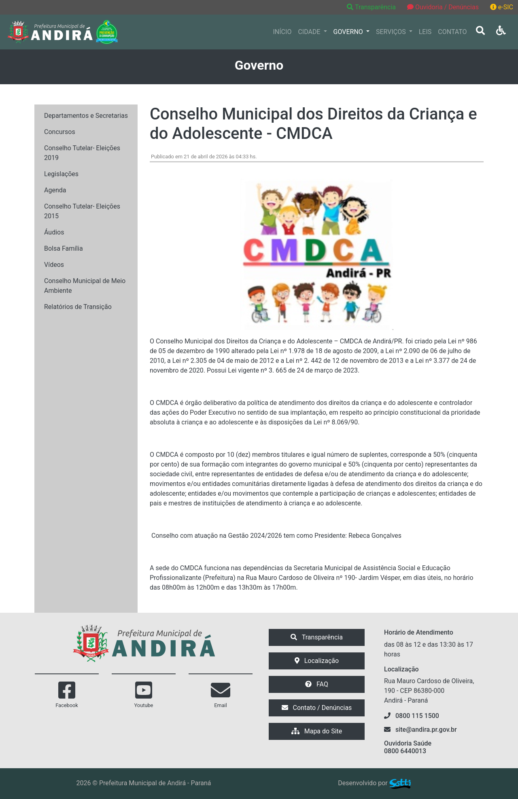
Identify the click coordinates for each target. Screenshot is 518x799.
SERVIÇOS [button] (392, 32)
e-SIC (501, 7)
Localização (317, 661)
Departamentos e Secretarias (86, 115)
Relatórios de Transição (78, 307)
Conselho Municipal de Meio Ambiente (84, 285)
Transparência (372, 7)
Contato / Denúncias (317, 708)
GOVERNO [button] (349, 32)
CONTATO (452, 32)
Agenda (55, 190)
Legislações (61, 174)
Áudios (54, 232)
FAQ (316, 684)
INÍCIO (282, 32)
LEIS (425, 32)
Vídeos (54, 264)
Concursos (59, 132)
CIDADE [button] (310, 32)
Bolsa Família (63, 248)
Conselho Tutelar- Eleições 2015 (82, 211)
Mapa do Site (316, 731)
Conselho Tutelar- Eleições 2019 (82, 153)
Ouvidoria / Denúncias (443, 7)
